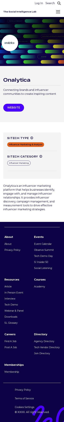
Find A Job (10, 341)
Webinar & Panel (14, 310)
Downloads (10, 316)
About (8, 243)
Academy (39, 286)
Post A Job (10, 347)
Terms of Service (24, 398)
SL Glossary (11, 322)
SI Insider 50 (41, 262)
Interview (9, 298)
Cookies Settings (24, 407)
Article (8, 286)
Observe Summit (44, 249)
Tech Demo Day (43, 256)
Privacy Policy (12, 249)
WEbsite (13, 107)
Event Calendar (43, 243)
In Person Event (13, 292)
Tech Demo (11, 304)
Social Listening (43, 268)
